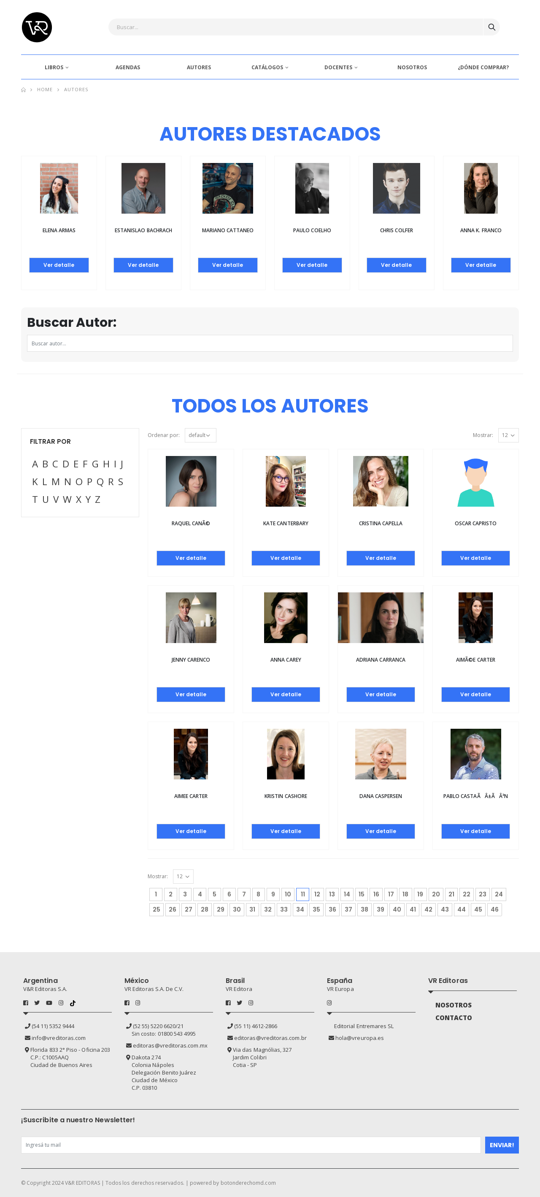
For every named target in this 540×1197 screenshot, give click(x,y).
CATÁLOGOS (267, 67)
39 (380, 909)
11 (305, 893)
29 (220, 909)
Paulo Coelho (312, 230)
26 (172, 909)
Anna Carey (285, 659)
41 (413, 909)
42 (428, 909)
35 (316, 909)
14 (347, 894)
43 (445, 909)
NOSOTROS (412, 67)
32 (268, 909)
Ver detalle (58, 265)
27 (188, 909)
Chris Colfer (396, 230)
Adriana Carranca (380, 659)
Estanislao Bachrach (143, 230)
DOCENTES (338, 67)
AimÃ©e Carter (475, 659)
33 (284, 909)
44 (461, 909)
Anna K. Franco (481, 230)
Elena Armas (59, 230)
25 (156, 909)
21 (451, 894)
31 (252, 909)
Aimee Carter (191, 796)
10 (288, 894)
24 (499, 894)
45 (478, 909)
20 (436, 894)
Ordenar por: (164, 435)
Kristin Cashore (286, 796)
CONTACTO (453, 1017)
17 (391, 894)
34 (300, 909)
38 (364, 909)
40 (397, 909)
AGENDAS (128, 67)
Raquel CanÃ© (191, 523)
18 (405, 894)
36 (332, 909)
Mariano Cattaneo (228, 230)
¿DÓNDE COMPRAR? (483, 67)
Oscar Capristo (476, 523)
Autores (76, 89)
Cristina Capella (381, 523)
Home (45, 89)
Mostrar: (483, 435)
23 (482, 894)
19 (420, 894)
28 (204, 909)
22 (466, 894)
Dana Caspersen (380, 796)
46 (495, 909)
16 (376, 894)
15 (361, 894)
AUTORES (199, 67)
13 (332, 894)
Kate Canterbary (285, 523)
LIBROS (54, 67)
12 (317, 894)
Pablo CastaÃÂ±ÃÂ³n (475, 796)
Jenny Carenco (191, 659)
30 (237, 909)
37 (348, 909)
